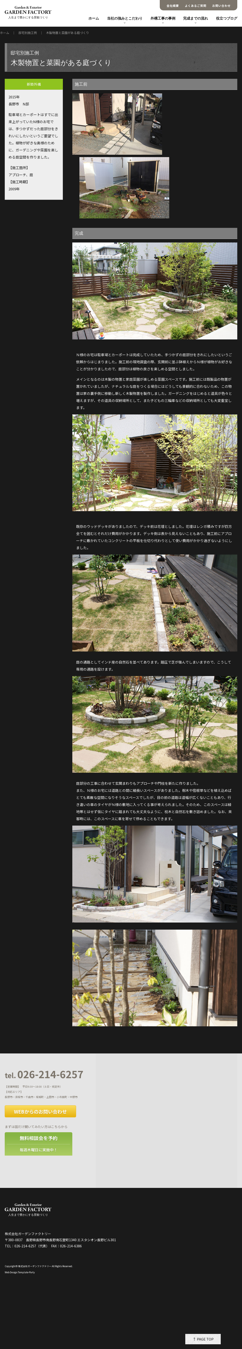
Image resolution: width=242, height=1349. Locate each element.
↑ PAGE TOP (203, 1338)
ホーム (93, 18)
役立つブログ (226, 18)
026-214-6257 (44, 1074)
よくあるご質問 (195, 6)
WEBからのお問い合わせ (40, 1111)
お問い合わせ (221, 6)
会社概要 (173, 6)
